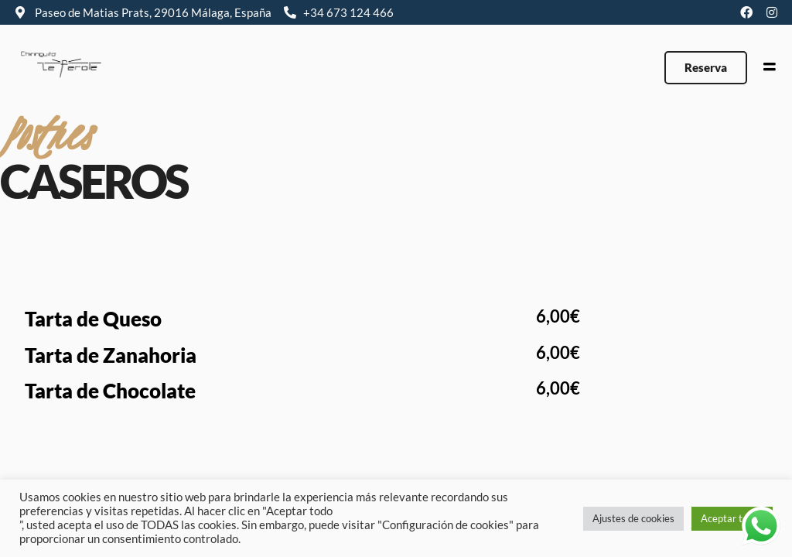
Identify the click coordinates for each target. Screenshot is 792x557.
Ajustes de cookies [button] (633, 518)
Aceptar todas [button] (732, 518)
